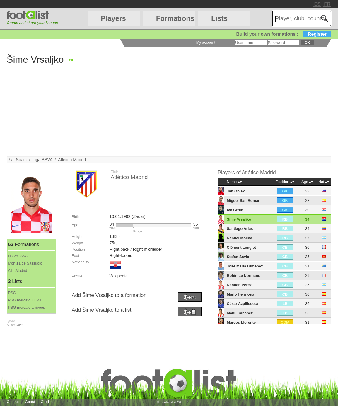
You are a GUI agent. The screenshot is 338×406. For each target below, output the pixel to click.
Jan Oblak (236, 191)
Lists (219, 18)
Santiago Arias (240, 228)
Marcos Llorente (241, 322)
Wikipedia (119, 276)
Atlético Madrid (72, 159)
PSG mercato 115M (24, 300)
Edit (70, 60)
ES (317, 3)
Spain (21, 159)
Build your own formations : (283, 34)
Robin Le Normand (243, 275)
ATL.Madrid (17, 270)
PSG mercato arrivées (26, 307)
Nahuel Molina (239, 238)
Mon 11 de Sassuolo (25, 263)
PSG (12, 293)
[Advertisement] (169, 115)
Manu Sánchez (240, 313)
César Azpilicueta (242, 303)
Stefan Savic (238, 257)
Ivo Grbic (235, 210)
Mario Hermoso (240, 294)
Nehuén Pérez (239, 285)
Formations (175, 18)
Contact (13, 402)
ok (307, 42)
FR (327, 3)
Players (113, 18)
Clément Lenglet (241, 247)
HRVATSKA (18, 256)
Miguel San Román (243, 200)
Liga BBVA (42, 159)
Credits (47, 402)
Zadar (138, 216)
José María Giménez (245, 266)
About (30, 402)
